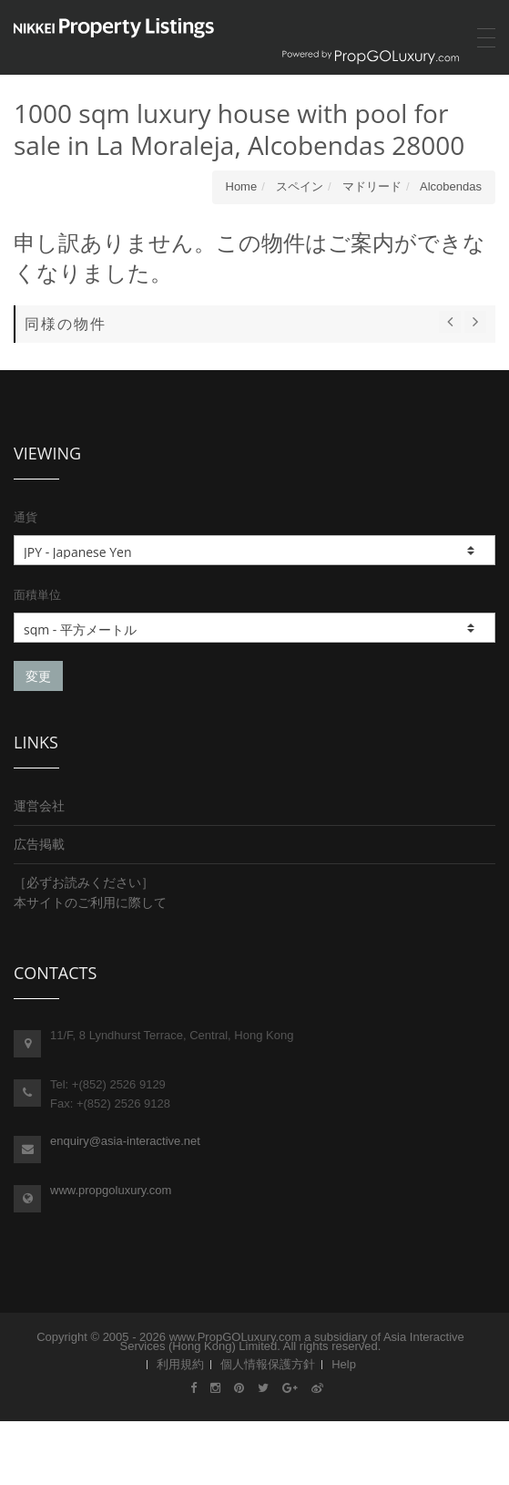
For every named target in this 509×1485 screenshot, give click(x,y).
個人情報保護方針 (267, 1364)
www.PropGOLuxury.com (235, 1337)
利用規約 (180, 1364)
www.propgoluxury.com (110, 1190)
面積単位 (37, 594)
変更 (38, 676)
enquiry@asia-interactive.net (125, 1141)
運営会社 (39, 806)
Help (343, 1364)
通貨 (25, 517)
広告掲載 (39, 844)
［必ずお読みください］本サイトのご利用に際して (90, 892)
